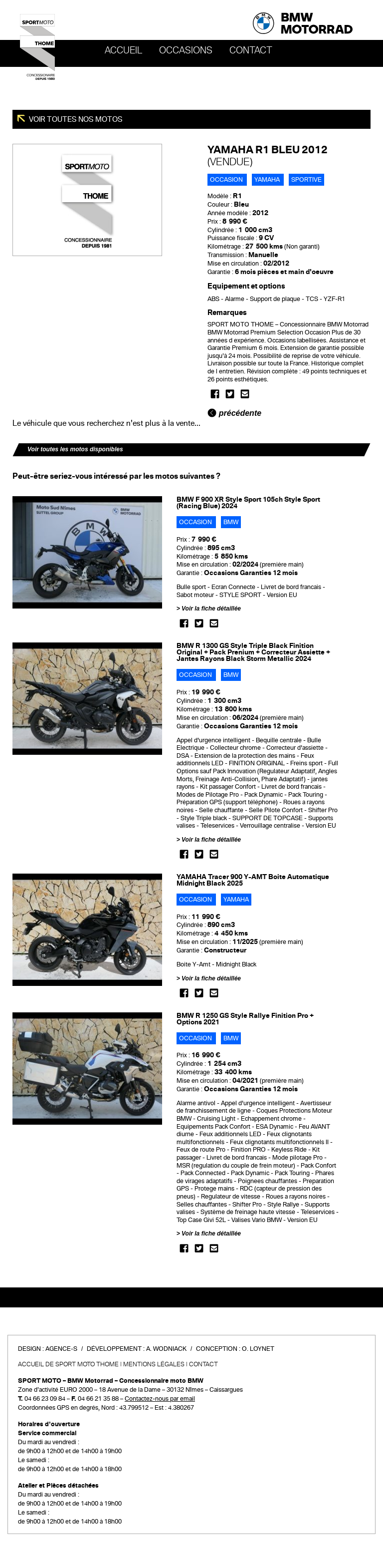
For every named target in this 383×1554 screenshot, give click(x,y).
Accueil (123, 50)
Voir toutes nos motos (75, 119)
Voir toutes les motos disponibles (75, 449)
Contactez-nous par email (160, 1398)
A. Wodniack (166, 1348)
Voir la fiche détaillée (211, 608)
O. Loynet (258, 1348)
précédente (234, 413)
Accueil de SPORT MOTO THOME (68, 1364)
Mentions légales (154, 1364)
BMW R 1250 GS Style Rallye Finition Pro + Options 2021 (245, 1019)
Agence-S (61, 1348)
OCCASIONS (185, 50)
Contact (250, 50)
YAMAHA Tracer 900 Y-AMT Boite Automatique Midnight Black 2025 (253, 880)
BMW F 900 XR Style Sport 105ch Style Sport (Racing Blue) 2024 (248, 503)
